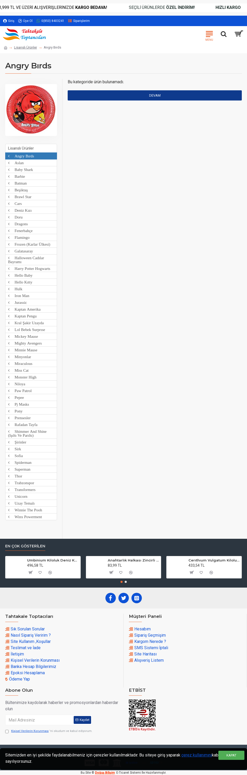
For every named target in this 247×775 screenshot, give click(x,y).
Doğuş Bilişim (105, 772)
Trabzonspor (21, 483)
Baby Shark (21, 169)
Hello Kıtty (20, 282)
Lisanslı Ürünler (25, 47)
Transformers (22, 490)
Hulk (15, 289)
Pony (16, 411)
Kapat (231, 755)
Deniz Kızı (20, 210)
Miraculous (20, 363)
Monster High (22, 377)
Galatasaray (21, 251)
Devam (155, 95)
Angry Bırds (21, 156)
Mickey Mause (23, 336)
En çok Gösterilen (25, 546)
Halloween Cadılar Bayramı (26, 260)
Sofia (16, 456)
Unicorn (18, 496)
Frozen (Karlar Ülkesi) (29, 244)
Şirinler (17, 442)
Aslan (16, 163)
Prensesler (20, 418)
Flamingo (19, 237)
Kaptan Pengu (23, 316)
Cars (15, 203)
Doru (16, 217)
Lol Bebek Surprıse (27, 330)
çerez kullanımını (196, 755)
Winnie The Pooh (25, 510)
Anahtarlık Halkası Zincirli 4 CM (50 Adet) (133, 560)
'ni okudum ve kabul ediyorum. (48, 731)
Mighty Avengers (25, 343)
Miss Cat (19, 370)
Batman (18, 183)
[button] (122, 582)
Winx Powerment (25, 517)
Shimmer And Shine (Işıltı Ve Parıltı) (27, 433)
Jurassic (18, 302)
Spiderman (20, 462)
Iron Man (19, 296)
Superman (19, 469)
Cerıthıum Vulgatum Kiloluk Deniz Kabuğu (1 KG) (214, 560)
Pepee (16, 397)
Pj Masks (19, 404)
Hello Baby (21, 275)
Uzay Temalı (22, 503)
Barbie (17, 176)
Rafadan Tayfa (23, 425)
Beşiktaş (18, 190)
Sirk (15, 449)
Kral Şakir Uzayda (26, 323)
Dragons (18, 224)
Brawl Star (20, 197)
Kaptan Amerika (25, 309)
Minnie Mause (23, 350)
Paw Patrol (20, 391)
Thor (15, 476)
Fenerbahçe (21, 231)
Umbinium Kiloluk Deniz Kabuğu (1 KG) (52, 560)
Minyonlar (20, 357)
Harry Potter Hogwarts (29, 268)
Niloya (17, 384)
